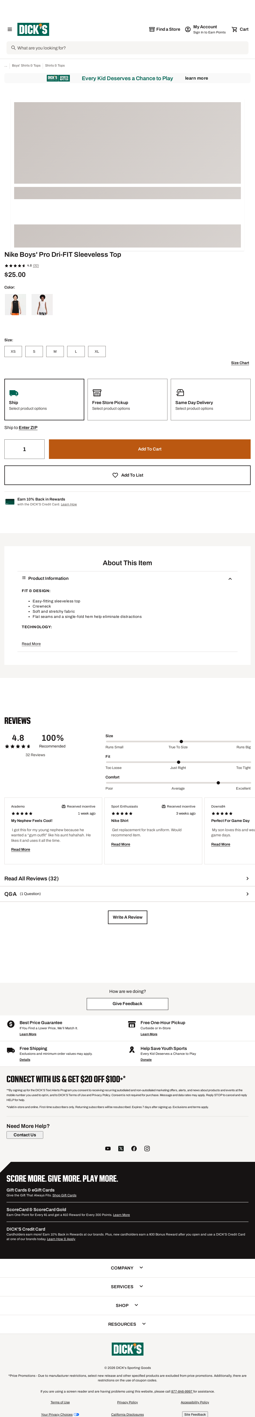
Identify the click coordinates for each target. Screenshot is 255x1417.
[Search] (132, 47)
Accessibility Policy (195, 1402)
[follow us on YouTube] (108, 1149)
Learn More (196, 78)
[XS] (13, 351)
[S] (34, 351)
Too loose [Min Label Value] (113, 768)
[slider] (178, 741)
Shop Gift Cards (64, 1195)
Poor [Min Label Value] (109, 788)
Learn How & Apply (61, 1239)
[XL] (97, 351)
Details (25, 1060)
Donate (146, 1060)
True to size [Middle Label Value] (178, 747)
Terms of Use (60, 1402)
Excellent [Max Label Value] (243, 788)
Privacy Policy (127, 1402)
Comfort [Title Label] (112, 777)
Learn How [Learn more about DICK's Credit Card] (69, 504)
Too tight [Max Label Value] (243, 768)
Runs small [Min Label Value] (114, 747)
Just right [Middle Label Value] (178, 768)
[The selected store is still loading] (164, 29)
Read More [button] (31, 644)
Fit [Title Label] (107, 757)
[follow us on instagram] (147, 1149)
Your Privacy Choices (57, 1414)
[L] (76, 351)
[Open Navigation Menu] (9, 29)
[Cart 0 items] (240, 29)
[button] (28, 428)
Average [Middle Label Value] (178, 788)
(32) (36, 265)
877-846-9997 (182, 1391)
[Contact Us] (25, 1135)
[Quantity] (24, 449)
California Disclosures (127, 1414)
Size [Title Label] (109, 736)
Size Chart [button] (240, 363)
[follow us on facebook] (134, 1149)
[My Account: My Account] (205, 29)
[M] (55, 351)
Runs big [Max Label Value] (244, 747)
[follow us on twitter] (121, 1149)
